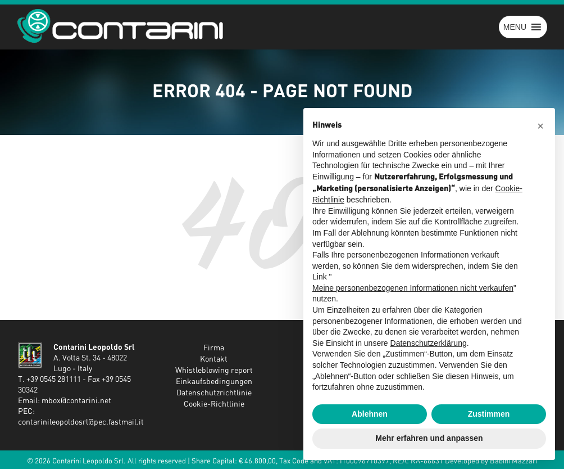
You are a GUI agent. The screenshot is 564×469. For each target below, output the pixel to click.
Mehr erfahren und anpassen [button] (429, 438)
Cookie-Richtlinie (214, 404)
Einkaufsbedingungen (214, 382)
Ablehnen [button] (370, 413)
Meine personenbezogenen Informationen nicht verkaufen (412, 287)
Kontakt (214, 359)
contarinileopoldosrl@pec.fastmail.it (81, 422)
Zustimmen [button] (489, 413)
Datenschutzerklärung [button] (428, 343)
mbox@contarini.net (76, 401)
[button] (514, 27)
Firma (213, 348)
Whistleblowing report (214, 371)
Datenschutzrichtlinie (214, 393)
